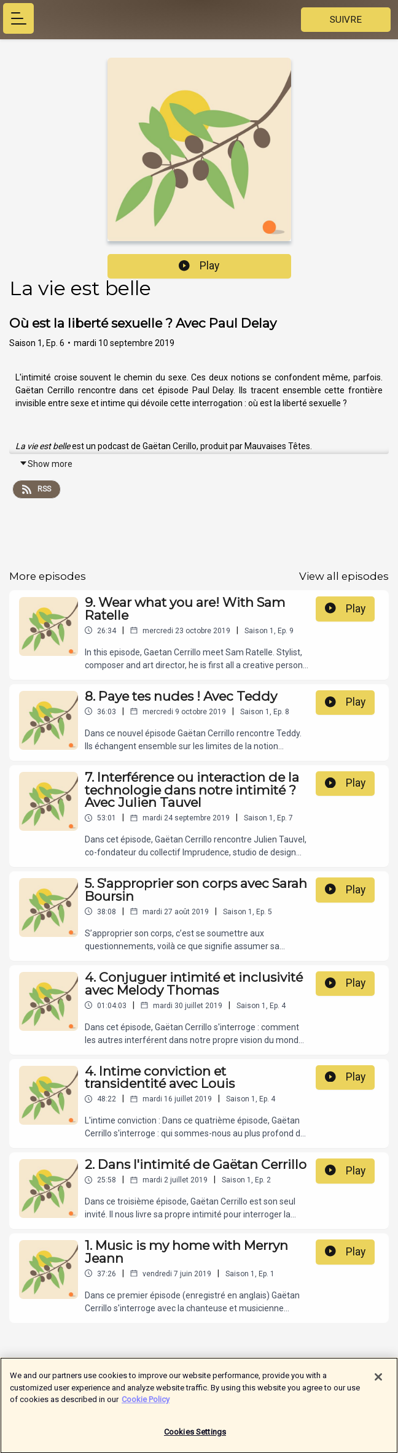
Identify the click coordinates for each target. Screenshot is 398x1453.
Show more (45, 464)
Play (199, 266)
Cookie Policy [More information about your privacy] (146, 1405)
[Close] (378, 1383)
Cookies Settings (195, 1438)
